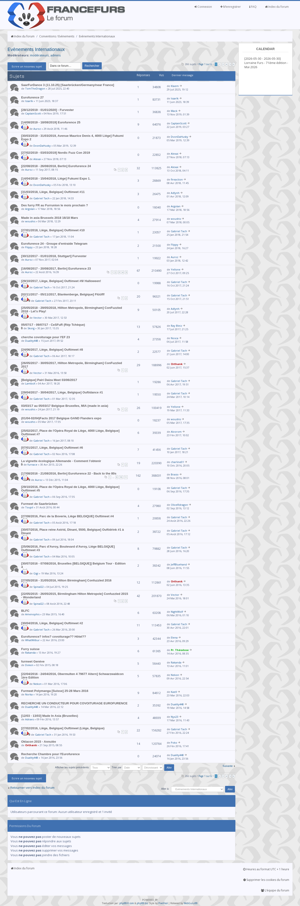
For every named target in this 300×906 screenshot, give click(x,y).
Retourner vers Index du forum (32, 787)
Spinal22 (38, 586)
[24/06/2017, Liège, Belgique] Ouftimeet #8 (52, 349)
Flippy (29, 247)
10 (121, 477)
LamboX (30, 383)
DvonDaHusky (42, 145)
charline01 (177, 462)
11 (126, 477)
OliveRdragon (179, 504)
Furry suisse (30, 649)
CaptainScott (33, 113)
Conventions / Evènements (56, 36)
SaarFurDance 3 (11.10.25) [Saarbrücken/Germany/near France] (67, 85)
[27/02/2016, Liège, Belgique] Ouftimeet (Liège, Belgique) (63, 728)
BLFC (25, 610)
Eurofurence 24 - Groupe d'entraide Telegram (54, 243)
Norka (29, 694)
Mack (174, 111)
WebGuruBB (190, 903)
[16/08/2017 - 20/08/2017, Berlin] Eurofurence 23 (56, 268)
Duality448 (31, 340)
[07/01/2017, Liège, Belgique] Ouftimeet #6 (52, 447)
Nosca (174, 338)
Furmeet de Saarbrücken (39, 504)
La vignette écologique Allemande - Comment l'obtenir (61, 461)
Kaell (174, 692)
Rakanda (30, 652)
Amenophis (32, 614)
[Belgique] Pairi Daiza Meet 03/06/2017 (49, 380)
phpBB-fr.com (126, 903)
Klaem (175, 86)
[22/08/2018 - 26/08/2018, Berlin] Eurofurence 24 (56, 166)
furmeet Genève (33, 661)
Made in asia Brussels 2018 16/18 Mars (49, 218)
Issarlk (29, 101)
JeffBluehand (179, 564)
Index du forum (277, 7)
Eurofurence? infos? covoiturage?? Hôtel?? (53, 636)
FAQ (253, 7)
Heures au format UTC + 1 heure (266, 869)
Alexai (37, 159)
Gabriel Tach (41, 198)
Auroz (37, 128)
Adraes (29, 719)
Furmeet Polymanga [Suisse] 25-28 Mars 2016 (54, 691)
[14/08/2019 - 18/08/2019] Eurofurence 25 (50, 122)
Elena (174, 637)
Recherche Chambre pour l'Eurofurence (50, 754)
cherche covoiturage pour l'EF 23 (45, 337)
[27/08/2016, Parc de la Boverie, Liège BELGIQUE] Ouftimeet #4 (67, 516)
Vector (37, 317)
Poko (174, 742)
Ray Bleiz (176, 325)
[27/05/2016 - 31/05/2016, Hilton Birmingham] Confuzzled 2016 (66, 580)
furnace (32, 464)
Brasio (175, 474)
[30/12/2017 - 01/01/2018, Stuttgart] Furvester (54, 256)
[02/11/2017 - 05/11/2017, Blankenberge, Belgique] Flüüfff (63, 294)
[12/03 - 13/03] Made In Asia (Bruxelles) (49, 716)
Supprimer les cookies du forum (266, 880)
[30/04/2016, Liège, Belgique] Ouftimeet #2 (52, 623)
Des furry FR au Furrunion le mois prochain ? (54, 205)
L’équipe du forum (275, 890)
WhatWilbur (32, 640)
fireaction (177, 179)
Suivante (228, 766)
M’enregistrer (230, 7)
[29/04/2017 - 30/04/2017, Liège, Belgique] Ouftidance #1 (62, 392)
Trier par (126, 767)
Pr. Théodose (180, 650)
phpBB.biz (142, 903)
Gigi (35, 573)
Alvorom (176, 431)
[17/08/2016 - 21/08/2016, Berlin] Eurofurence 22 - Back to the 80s (68, 473)
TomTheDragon (35, 88)
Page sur (205, 64)
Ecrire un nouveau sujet (27, 66)
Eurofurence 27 (32, 97)
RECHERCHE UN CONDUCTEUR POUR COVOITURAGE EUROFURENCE (74, 703)
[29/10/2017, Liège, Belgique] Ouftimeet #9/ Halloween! (61, 281)
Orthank (177, 364)
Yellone (175, 269)
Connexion (203, 7)
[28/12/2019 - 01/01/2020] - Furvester (47, 110)
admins (55, 55)
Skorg (31, 328)
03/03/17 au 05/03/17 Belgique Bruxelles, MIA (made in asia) (64, 406)
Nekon (37, 684)
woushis (30, 221)
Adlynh (175, 193)
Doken (29, 665)
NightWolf (177, 611)
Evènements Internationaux (97, 36)
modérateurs (39, 55)
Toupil (29, 507)
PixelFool (163, 903)
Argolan (30, 209)
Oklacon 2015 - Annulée (38, 741)
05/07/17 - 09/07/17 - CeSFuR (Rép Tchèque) (53, 324)
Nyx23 (174, 716)
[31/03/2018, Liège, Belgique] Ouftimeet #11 (53, 192)
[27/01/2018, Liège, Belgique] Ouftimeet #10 (53, 230)
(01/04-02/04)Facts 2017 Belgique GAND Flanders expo (61, 418)
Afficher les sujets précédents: (83, 767)
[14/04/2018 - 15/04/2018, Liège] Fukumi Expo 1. (55, 178)
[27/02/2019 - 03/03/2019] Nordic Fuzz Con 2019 (55, 152)
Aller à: (165, 788)
